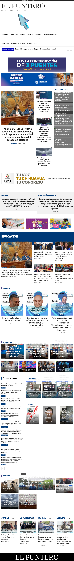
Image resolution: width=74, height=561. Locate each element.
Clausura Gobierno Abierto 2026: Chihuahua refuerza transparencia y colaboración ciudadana (44, 106)
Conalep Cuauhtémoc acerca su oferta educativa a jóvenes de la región (64, 277)
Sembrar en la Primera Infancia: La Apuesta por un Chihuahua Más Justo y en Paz (37, 321)
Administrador (4, 276)
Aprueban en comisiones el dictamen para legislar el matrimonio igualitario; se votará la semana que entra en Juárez (44, 134)
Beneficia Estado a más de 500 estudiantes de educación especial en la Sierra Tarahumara (43, 277)
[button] (70, 34)
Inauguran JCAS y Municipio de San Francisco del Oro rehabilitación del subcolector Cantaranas (10, 400)
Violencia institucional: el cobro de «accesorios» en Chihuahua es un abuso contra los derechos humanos (61, 324)
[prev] (68, 49)
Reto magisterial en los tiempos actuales (12, 319)
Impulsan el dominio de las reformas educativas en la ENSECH (43, 254)
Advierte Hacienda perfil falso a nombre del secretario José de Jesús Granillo (11, 407)
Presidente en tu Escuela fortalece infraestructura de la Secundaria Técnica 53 (45, 539)
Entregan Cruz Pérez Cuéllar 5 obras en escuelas (8, 537)
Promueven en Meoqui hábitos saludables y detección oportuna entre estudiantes (64, 539)
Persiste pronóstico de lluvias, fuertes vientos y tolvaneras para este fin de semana (44, 162)
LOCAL (43, 154)
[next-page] (5, 468)
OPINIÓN (12, 314)
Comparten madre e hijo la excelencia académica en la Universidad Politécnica (63, 255)
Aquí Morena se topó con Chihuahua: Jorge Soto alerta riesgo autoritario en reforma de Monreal (11, 423)
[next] (71, 49)
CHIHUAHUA (44, 98)
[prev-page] (2, 468)
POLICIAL (31, 410)
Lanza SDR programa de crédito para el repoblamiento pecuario (35, 49)
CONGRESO (44, 124)
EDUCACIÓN (14, 143)
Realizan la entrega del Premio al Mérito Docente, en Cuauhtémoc (27, 538)
